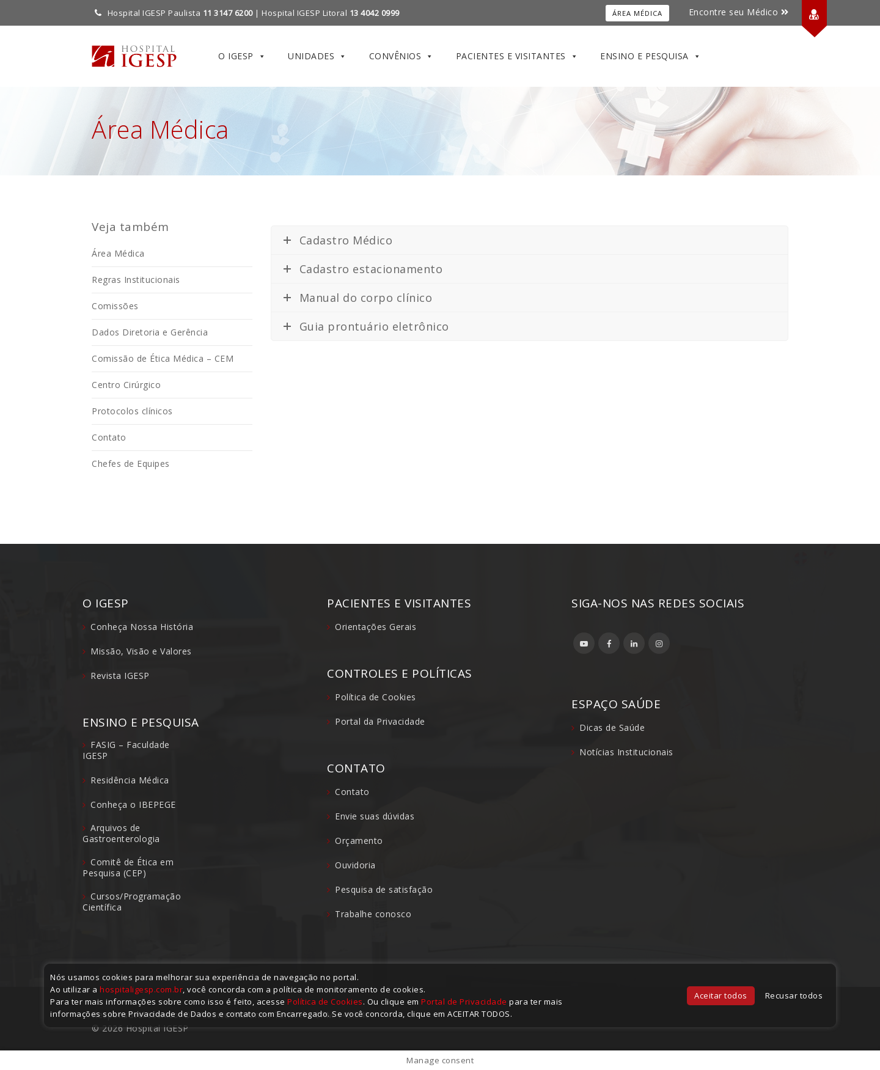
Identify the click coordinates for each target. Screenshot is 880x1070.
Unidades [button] (317, 56)
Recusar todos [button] (794, 995)
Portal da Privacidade (380, 721)
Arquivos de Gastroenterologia (121, 833)
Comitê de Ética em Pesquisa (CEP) (128, 867)
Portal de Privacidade (464, 1001)
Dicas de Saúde (612, 727)
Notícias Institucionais (626, 752)
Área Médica (637, 13)
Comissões (115, 306)
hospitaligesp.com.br (141, 989)
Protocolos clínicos (132, 411)
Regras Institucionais (136, 279)
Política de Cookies (375, 697)
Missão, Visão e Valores (141, 651)
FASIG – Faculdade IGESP (126, 750)
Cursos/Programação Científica (131, 901)
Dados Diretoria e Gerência (150, 332)
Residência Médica (129, 780)
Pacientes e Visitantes (517, 56)
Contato (109, 437)
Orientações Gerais (375, 626)
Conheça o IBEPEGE (133, 804)
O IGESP (242, 56)
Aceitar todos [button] (720, 995)
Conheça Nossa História (141, 626)
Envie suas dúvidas (374, 816)
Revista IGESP (120, 675)
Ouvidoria (355, 865)
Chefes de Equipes (131, 463)
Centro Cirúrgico (126, 384)
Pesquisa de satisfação (384, 889)
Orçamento (359, 840)
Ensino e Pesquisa (650, 56)
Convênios (401, 56)
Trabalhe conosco (373, 914)
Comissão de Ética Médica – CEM (162, 358)
